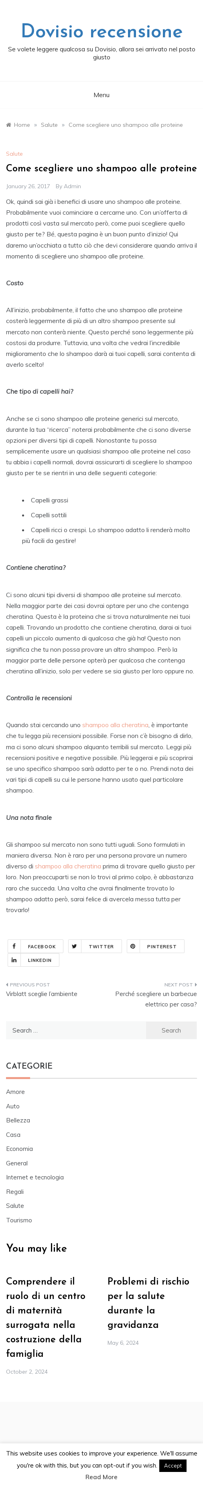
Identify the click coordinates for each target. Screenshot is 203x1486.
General (17, 1163)
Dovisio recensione (101, 32)
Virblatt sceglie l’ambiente (41, 994)
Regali (15, 1191)
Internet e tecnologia (35, 1177)
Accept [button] (173, 1465)
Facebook (32, 946)
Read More (101, 1477)
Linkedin (30, 959)
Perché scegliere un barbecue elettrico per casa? (156, 999)
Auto (13, 1106)
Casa (13, 1134)
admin (72, 186)
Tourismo (19, 1220)
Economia (19, 1149)
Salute (14, 153)
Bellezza (18, 1120)
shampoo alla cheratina (115, 725)
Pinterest (152, 946)
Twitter (91, 946)
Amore (15, 1092)
